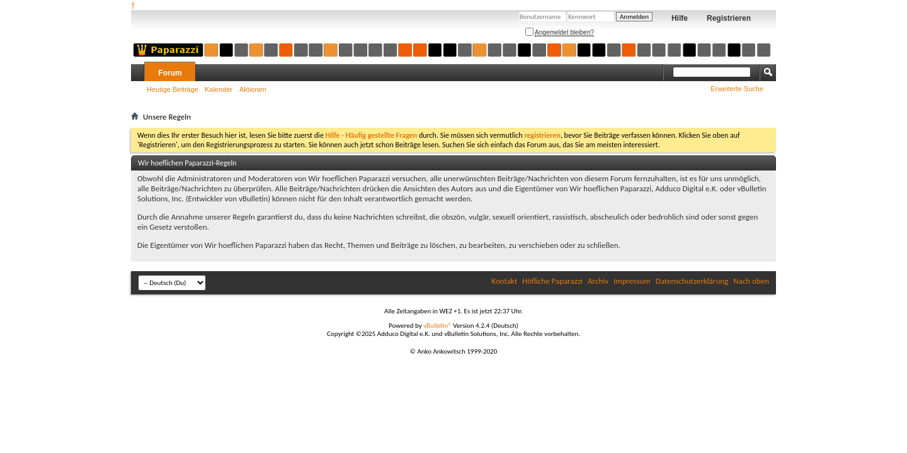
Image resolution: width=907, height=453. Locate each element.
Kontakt (504, 281)
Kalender (218, 89)
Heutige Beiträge (172, 89)
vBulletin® (437, 326)
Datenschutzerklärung (692, 281)
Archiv (598, 281)
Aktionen (252, 89)
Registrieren (729, 18)
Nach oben (751, 281)
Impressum (632, 281)
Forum (169, 73)
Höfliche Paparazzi (552, 281)
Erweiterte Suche (736, 88)
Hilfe (679, 18)
